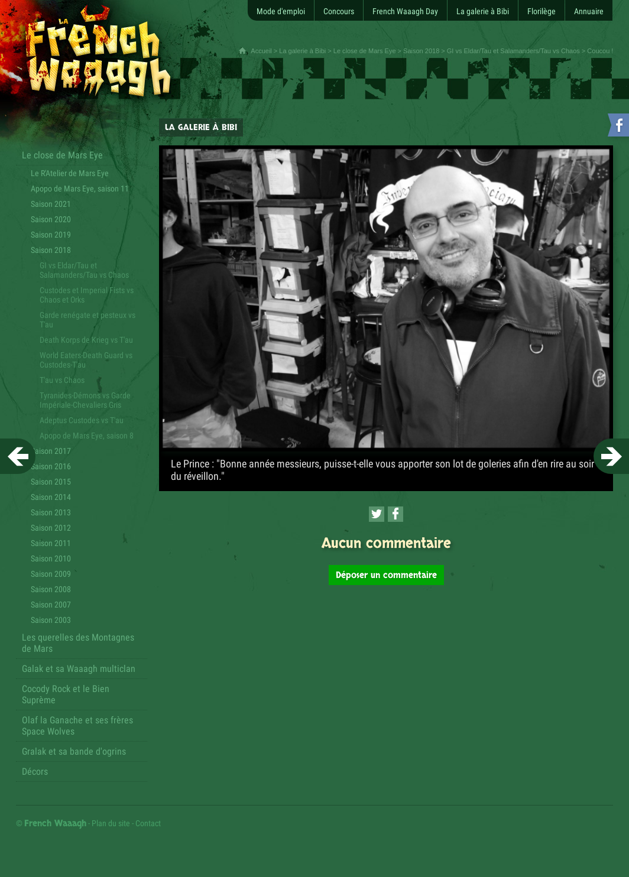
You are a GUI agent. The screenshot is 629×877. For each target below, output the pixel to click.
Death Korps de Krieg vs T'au (86, 340)
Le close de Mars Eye (364, 50)
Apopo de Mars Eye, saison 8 (87, 435)
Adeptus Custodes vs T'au (82, 420)
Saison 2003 (51, 620)
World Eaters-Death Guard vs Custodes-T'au (86, 359)
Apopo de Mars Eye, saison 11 (80, 188)
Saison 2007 (51, 604)
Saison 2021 (51, 204)
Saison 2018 (421, 50)
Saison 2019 (51, 234)
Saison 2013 (51, 512)
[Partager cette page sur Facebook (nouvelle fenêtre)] (395, 514)
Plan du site (111, 823)
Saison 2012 (51, 527)
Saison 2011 (51, 543)
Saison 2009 (51, 574)
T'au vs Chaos (62, 380)
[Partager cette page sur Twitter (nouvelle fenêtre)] (376, 514)
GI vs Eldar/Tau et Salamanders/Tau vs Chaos (513, 50)
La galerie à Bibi (302, 50)
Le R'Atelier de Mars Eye (70, 173)
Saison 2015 (51, 481)
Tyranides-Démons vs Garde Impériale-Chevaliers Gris (85, 400)
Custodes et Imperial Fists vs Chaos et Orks (87, 294)
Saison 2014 (51, 497)
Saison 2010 (51, 558)
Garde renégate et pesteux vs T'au (87, 319)
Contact (148, 823)
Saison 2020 (51, 219)
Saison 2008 (51, 589)
